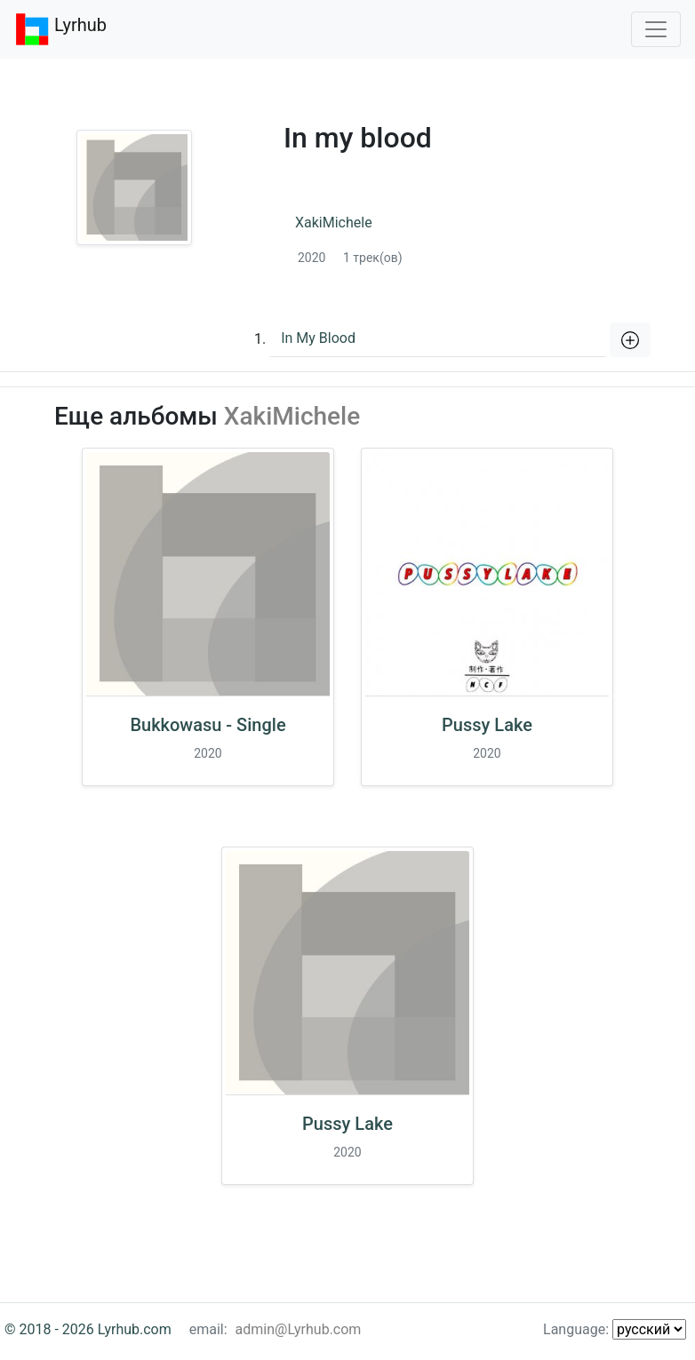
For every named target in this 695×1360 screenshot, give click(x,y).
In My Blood (318, 338)
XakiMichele (333, 222)
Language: (614, 1329)
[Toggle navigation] (656, 29)
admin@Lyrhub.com (299, 1329)
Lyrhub (60, 29)
